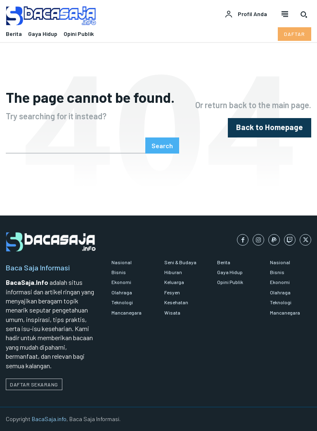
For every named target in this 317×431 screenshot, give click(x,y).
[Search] (162, 145)
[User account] (246, 14)
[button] (303, 14)
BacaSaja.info (49, 418)
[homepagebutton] (274, 127)
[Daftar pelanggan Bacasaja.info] (294, 33)
